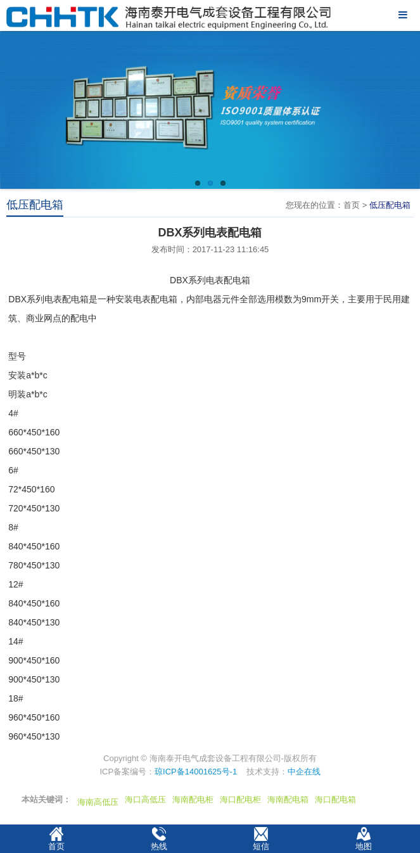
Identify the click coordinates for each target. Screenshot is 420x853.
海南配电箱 (288, 799)
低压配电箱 (389, 205)
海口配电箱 (335, 799)
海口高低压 (145, 799)
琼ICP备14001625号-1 (196, 771)
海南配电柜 (192, 799)
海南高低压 (97, 802)
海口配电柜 (240, 799)
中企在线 (304, 771)
